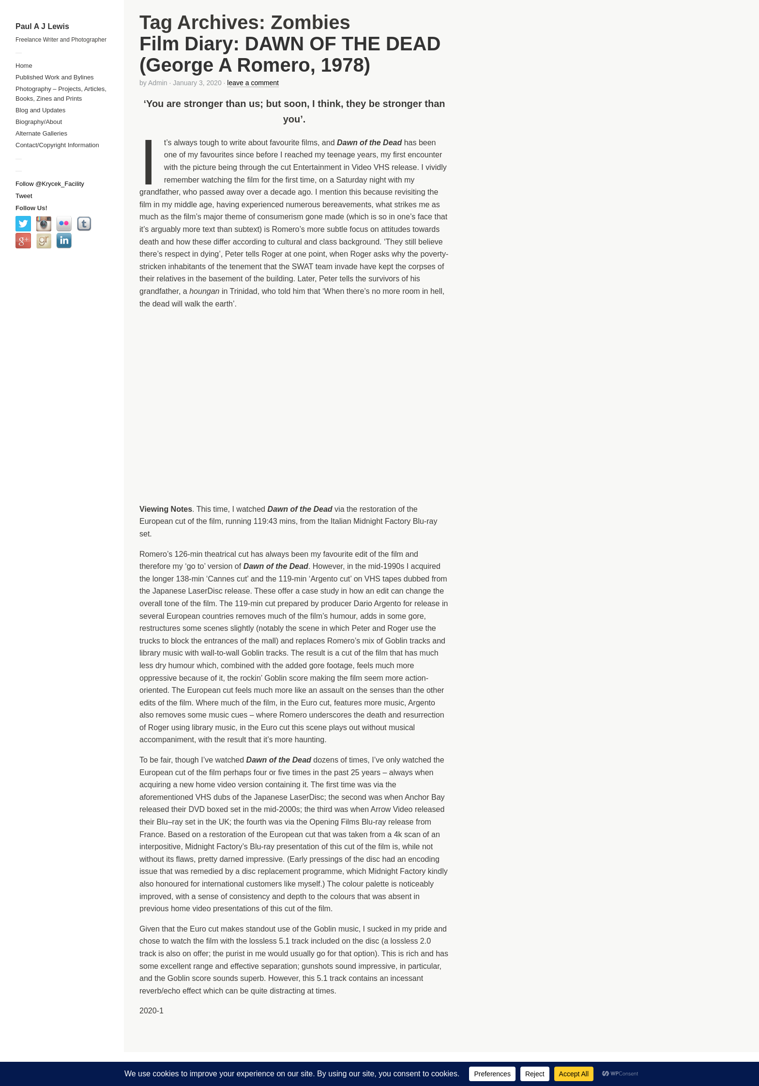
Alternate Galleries (41, 133)
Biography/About (38, 121)
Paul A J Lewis (42, 26)
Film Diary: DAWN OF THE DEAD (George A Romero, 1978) (289, 54)
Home (23, 65)
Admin (157, 83)
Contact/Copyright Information (57, 145)
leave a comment (253, 83)
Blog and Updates (40, 110)
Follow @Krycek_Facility (49, 183)
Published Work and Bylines (54, 77)
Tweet (23, 195)
